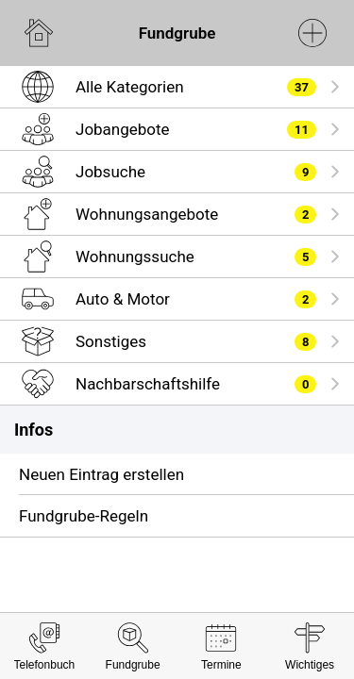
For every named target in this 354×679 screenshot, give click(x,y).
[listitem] (177, 87)
